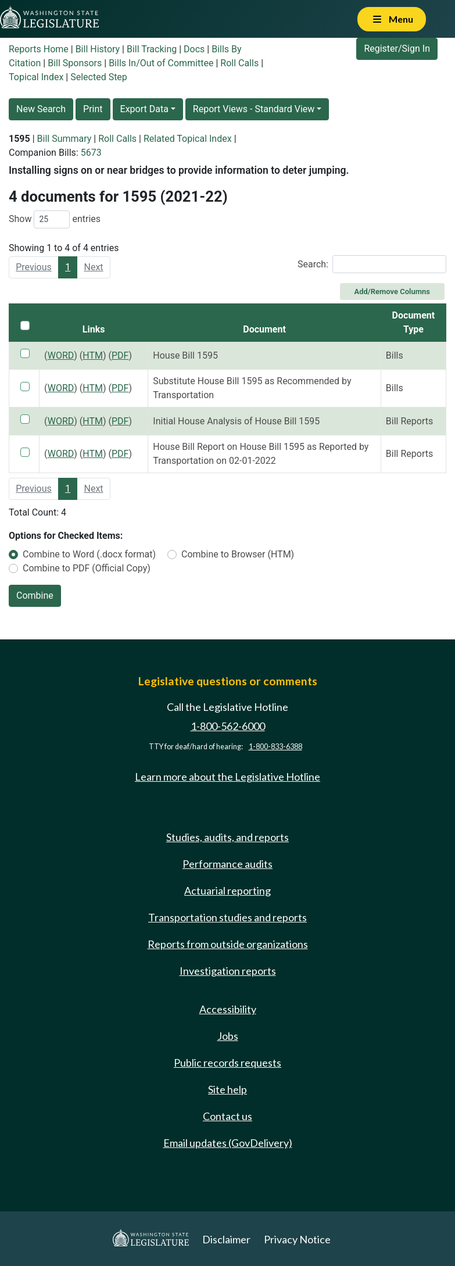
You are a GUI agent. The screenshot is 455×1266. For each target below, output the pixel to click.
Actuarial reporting (227, 890)
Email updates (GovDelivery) (227, 1142)
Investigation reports (228, 970)
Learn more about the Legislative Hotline (227, 776)
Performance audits (227, 863)
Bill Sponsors (75, 63)
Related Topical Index (188, 138)
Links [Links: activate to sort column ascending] (94, 329)
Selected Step (98, 77)
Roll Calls (239, 63)
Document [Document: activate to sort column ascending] (264, 329)
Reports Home (39, 49)
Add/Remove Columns (392, 291)
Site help (227, 1089)
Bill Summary (64, 138)
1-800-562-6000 (228, 726)
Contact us (227, 1116)
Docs (194, 49)
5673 (91, 152)
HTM (93, 355)
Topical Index (36, 77)
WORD (61, 355)
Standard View (284, 109)
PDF (120, 355)
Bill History (98, 49)
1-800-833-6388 (275, 746)
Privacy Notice (297, 1239)
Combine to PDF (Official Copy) (87, 568)
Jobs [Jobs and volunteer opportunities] (227, 1035)
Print (92, 109)
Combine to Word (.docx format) (89, 554)
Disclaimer (226, 1239)
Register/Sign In (397, 48)
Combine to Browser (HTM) (237, 554)
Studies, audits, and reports (227, 837)
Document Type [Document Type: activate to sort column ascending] (413, 322)
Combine (34, 595)
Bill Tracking (152, 49)
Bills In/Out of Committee (161, 63)
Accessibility (227, 1009)
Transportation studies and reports (227, 917)
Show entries (55, 219)
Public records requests (227, 1062)
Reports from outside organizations (228, 944)
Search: (372, 264)
